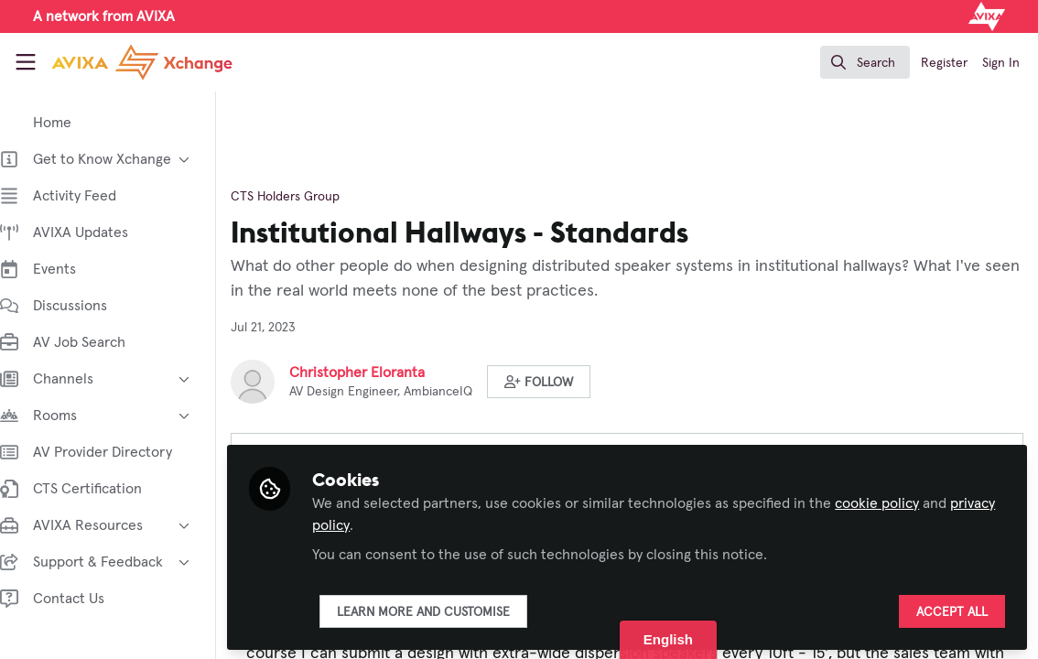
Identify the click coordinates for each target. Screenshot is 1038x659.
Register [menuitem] (944, 63)
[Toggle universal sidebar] (25, 62)
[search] (865, 62)
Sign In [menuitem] (1001, 63)
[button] (557, 381)
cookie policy (895, 501)
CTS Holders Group (303, 196)
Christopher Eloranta (375, 372)
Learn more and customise (441, 610)
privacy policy (373, 523)
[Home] (122, 62)
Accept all (952, 610)
